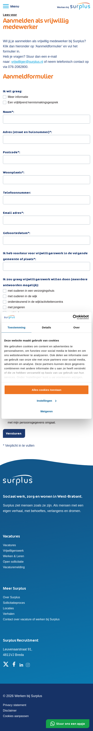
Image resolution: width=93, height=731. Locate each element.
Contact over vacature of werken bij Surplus (31, 619)
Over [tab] (76, 327)
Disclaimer (10, 710)
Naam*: (46, 115)
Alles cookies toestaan (46, 389)
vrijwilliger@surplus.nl (27, 62)
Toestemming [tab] (16, 327)
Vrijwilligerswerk (13, 550)
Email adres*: (46, 216)
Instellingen (46, 400)
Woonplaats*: (46, 176)
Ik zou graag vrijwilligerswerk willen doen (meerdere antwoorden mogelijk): (45, 282)
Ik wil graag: (12, 91)
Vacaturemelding (14, 567)
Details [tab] (46, 327)
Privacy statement (14, 705)
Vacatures (9, 545)
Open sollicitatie (13, 561)
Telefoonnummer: (46, 196)
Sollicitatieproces (14, 602)
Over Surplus (11, 597)
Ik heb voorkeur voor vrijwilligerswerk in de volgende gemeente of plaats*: (46, 259)
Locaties (8, 608)
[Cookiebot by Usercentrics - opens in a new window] (73, 317)
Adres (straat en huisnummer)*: (46, 135)
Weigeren (46, 411)
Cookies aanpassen (16, 716)
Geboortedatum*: (46, 236)
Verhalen (8, 613)
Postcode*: (46, 155)
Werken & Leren (13, 556)
